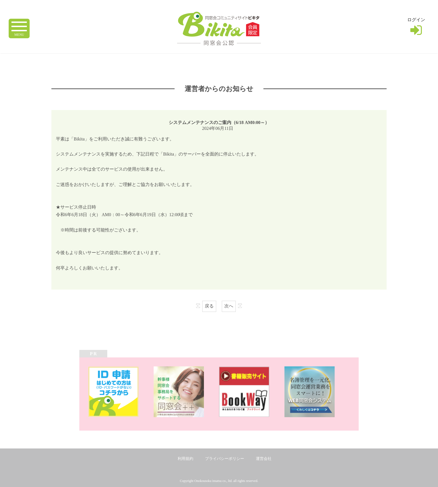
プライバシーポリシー (224, 459)
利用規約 (185, 459)
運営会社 (264, 459)
